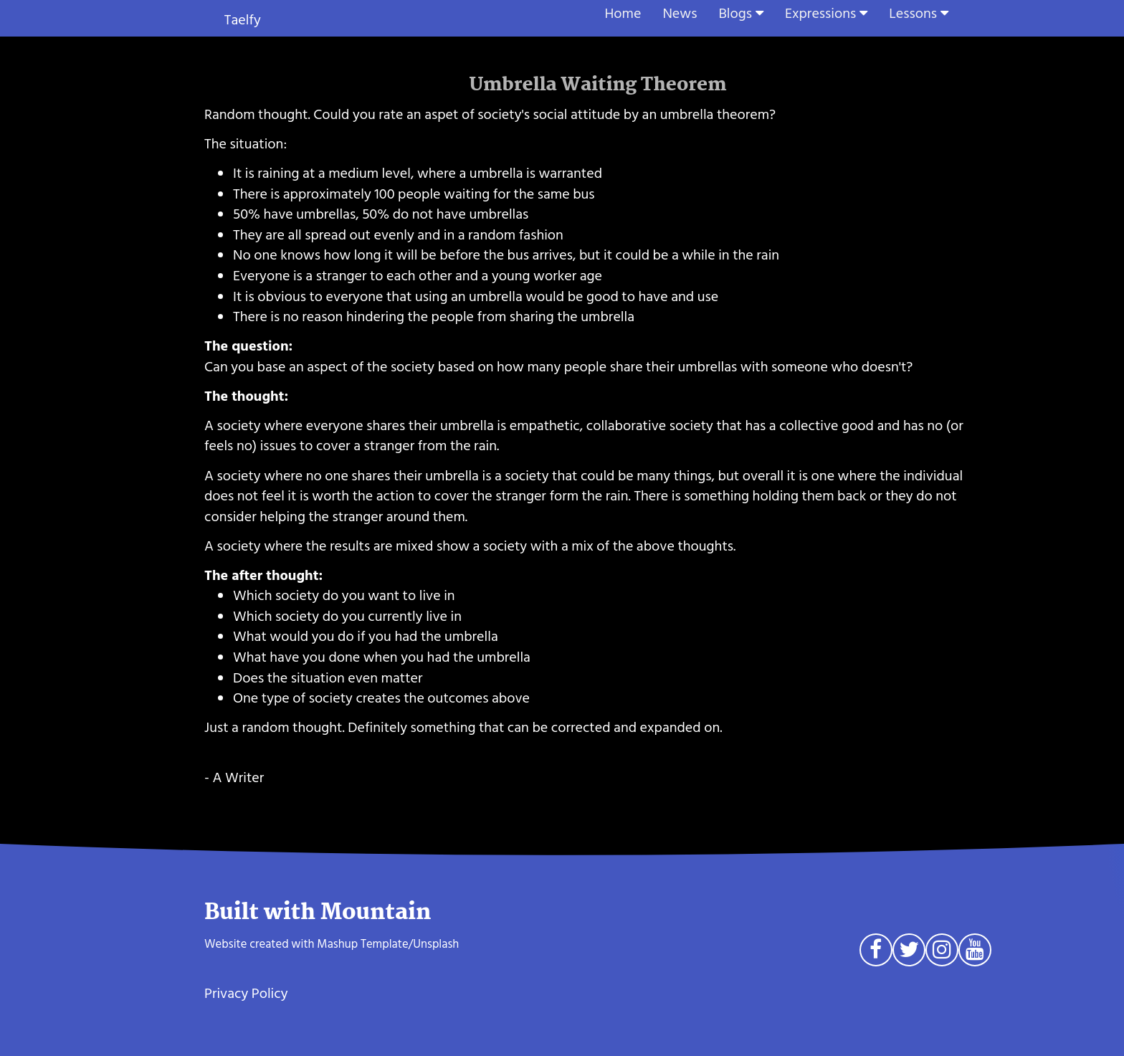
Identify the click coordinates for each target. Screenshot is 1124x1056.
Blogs (735, 13)
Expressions (820, 13)
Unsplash (436, 943)
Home (623, 13)
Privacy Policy (246, 993)
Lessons (913, 13)
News (679, 13)
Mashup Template (362, 943)
